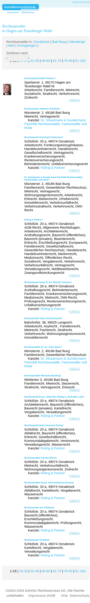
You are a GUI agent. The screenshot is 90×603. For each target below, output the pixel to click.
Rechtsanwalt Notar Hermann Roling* (43, 425)
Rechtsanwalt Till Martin (37, 540)
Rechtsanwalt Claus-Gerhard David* (43, 318)
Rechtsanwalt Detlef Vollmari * (40, 78)
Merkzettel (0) (85, 2)
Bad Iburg (59, 42)
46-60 (46, 60)
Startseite (75, 2)
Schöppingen (27, 45)
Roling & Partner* (33, 219)
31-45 (34, 60)
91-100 (80, 60)
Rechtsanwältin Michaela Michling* (42, 375)
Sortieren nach (17, 53)
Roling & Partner (53, 167)
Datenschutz (79, 595)
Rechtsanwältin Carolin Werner (40, 458)
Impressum (37, 595)
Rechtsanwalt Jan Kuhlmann (39, 507)
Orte (64, 595)
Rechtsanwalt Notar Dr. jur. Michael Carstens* (48, 282)
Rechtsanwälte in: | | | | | (45, 43)
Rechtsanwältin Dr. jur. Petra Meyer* (43, 347)
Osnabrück (41, 42)
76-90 (68, 60)
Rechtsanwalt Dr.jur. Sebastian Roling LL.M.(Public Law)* (54, 397)
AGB (51, 595)
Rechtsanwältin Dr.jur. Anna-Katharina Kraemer (49, 482)
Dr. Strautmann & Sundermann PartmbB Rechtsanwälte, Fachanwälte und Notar (55, 123)
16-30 (23, 571)
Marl (11, 45)
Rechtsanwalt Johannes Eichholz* (42, 108)
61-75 (57, 60)
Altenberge (77, 42)
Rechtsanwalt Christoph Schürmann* (43, 137)
